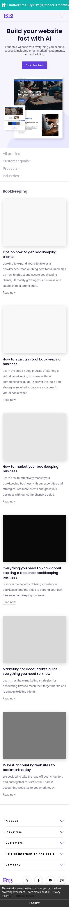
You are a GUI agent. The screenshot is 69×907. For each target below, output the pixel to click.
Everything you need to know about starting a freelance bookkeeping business (32, 573)
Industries (12, 176)
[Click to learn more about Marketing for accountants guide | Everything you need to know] (34, 639)
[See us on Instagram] (61, 880)
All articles (11, 154)
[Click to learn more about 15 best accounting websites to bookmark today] (34, 735)
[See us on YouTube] (50, 880)
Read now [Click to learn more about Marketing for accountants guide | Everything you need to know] (9, 698)
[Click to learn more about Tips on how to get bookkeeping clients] (34, 222)
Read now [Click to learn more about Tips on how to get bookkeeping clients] (9, 292)
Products (11, 168)
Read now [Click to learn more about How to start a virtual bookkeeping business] (9, 400)
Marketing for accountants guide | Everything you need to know (31, 671)
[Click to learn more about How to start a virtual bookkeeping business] (34, 329)
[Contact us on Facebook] (38, 880)
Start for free (34, 65)
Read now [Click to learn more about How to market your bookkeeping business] (9, 501)
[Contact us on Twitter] (27, 880)
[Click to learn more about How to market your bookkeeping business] (34, 436)
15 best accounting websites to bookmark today (29, 767)
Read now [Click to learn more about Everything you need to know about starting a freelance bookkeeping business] (9, 602)
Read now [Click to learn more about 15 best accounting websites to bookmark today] (9, 794)
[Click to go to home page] (19, 16)
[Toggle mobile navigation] (62, 16)
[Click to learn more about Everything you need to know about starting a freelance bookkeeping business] (34, 538)
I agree (34, 903)
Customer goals (17, 161)
